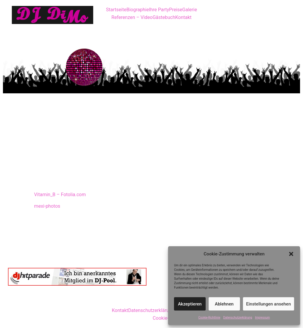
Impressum (262, 317)
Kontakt (183, 17)
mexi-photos (47, 206)
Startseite (116, 9)
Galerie (189, 9)
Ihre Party (159, 9)
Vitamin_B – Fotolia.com (60, 194)
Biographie (137, 9)
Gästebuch (164, 17)
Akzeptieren (190, 304)
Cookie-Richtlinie (209, 317)
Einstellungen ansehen (268, 304)
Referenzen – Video (132, 17)
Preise (175, 9)
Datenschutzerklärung (237, 317)
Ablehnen (224, 304)
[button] (291, 254)
